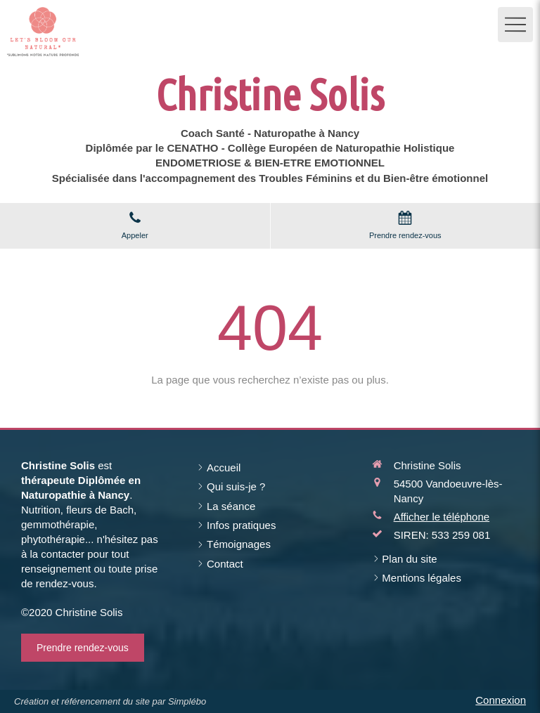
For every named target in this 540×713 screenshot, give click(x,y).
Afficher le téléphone (442, 517)
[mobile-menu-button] (515, 24)
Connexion (500, 700)
